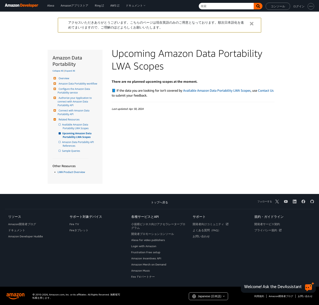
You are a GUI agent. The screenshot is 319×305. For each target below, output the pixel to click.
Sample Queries (71, 151)
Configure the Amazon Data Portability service (74, 90)
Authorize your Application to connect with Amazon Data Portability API (75, 101)
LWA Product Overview (71, 172)
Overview (63, 78)
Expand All (70, 70)
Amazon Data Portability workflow (77, 83)
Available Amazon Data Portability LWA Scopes (76, 126)
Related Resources (69, 119)
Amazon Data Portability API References (79, 144)
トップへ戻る (159, 202)
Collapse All (57, 70)
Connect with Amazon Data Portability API (74, 112)
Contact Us (266, 90)
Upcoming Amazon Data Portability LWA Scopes (77, 135)
